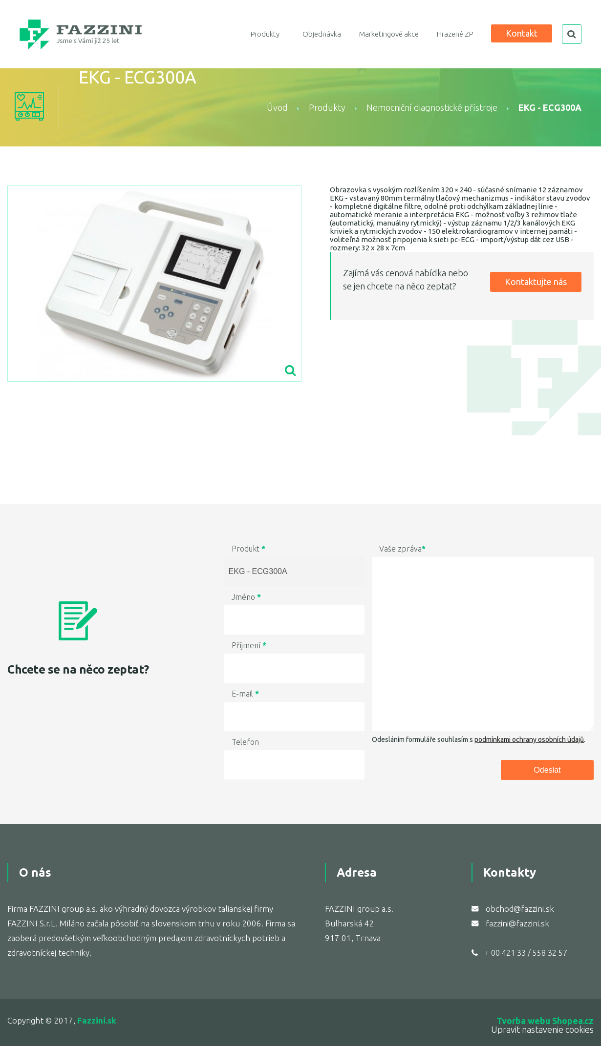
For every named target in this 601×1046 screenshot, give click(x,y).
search (571, 34)
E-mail (245, 693)
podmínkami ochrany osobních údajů (529, 739)
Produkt (248, 548)
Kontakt (521, 33)
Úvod (277, 107)
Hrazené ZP (455, 34)
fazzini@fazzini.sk (517, 923)
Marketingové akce (389, 34)
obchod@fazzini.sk (520, 908)
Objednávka (321, 34)
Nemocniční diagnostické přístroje (431, 107)
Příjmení (249, 645)
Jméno (246, 597)
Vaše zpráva (402, 548)
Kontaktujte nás (536, 282)
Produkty (265, 34)
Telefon (245, 742)
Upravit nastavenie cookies (542, 1029)
